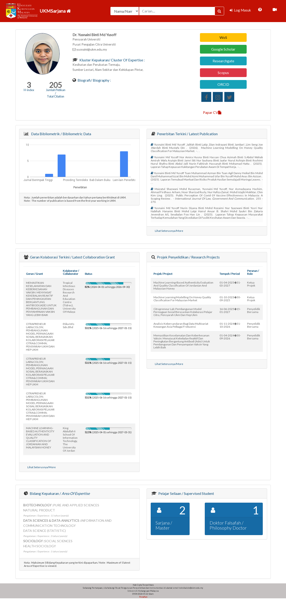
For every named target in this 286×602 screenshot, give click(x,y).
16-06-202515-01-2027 (230, 310)
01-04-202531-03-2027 (230, 284)
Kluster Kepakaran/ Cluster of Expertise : (112, 60)
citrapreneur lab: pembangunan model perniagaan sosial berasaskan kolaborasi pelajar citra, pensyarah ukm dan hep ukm (182, 312)
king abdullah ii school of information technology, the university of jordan (70, 439)
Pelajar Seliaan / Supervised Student (186, 493)
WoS (223, 37)
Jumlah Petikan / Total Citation (55, 93)
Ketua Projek (251, 284)
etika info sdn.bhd (68, 325)
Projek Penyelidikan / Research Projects (188, 257)
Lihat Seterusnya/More (169, 230)
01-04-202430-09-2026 (230, 337)
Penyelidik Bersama (253, 310)
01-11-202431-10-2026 (230, 325)
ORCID (223, 84)
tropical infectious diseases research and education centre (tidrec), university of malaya (69, 297)
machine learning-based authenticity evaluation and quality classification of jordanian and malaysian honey (183, 285)
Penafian (143, 597)
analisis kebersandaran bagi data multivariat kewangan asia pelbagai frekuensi (180, 325)
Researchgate (223, 61)
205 (55, 84)
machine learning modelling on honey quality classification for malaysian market (182, 298)
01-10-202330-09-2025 (230, 298)
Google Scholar (223, 49)
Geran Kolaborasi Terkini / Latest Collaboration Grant (72, 257)
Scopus (223, 72)
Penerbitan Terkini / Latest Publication (187, 134)
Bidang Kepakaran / (59, 493)
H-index (29, 90)
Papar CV (212, 112)
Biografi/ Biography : (94, 80)
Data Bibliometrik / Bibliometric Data (60, 134)
